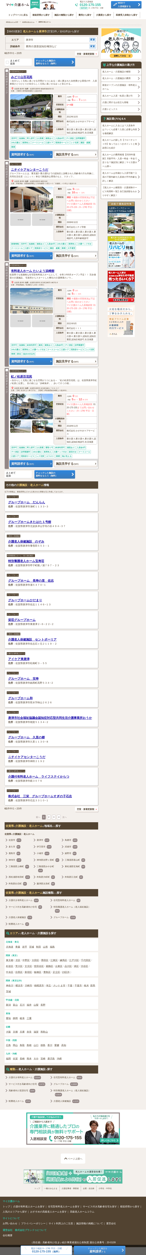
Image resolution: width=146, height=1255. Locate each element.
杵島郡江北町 (74, 876)
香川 (49, 1044)
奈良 (29, 1031)
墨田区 (44, 959)
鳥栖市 (71, 839)
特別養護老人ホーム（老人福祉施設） (21, 555)
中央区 (9, 971)
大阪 (8, 1031)
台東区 (58, 965)
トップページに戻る (17, 14)
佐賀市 (15, 839)
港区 (76, 965)
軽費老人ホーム (19, 923)
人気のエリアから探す (15, 1211)
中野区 (26, 959)
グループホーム (15, 163)
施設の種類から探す (64, 14)
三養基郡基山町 (75, 859)
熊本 (29, 1057)
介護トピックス (110, 108)
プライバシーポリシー (33, 1222)
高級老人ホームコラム (82, 1211)
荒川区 (19, 965)
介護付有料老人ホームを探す (29, 1205)
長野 (43, 1004)
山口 (36, 1044)
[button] (51, 39)
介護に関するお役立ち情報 (115, 101)
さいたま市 (59, 984)
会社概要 (7, 1234)
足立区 (56, 971)
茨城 (8, 990)
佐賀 (15, 1057)
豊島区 (47, 971)
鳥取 (22, 1044)
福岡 (8, 1057)
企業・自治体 (88, 1188)
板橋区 (37, 971)
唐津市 (22, 88)
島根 (29, 1044)
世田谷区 (39, 965)
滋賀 (36, 1031)
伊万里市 (44, 846)
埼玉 (48, 984)
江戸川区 (74, 959)
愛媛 (56, 1044)
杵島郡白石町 (18, 883)
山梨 (36, 1004)
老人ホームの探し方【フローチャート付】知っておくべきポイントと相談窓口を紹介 (119, 143)
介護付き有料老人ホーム (16, 653)
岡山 (15, 1044)
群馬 (92, 984)
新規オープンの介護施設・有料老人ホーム (119, 86)
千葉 (70, 984)
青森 (17, 946)
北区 (17, 959)
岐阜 (22, 1017)
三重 (29, 1017)
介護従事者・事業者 (70, 1188)
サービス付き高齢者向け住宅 (25, 906)
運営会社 (111, 1222)
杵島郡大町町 (46, 876)
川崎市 (28, 984)
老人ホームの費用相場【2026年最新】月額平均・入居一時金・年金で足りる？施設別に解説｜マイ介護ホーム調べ (119, 159)
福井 (29, 1004)
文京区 (28, 965)
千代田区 (86, 959)
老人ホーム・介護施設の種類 (116, 71)
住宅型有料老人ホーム (18, 71)
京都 (15, 1031)
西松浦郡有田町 (19, 876)
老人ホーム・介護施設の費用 (116, 77)
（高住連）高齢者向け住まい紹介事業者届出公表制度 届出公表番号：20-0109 (73, 1241)
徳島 (43, 1044)
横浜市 (19, 984)
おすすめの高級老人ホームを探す (48, 1211)
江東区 (54, 959)
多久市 (14, 846)
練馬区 (63, 959)
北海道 (9, 946)
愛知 (8, 1017)
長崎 (22, 1057)
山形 (45, 946)
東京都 (9, 959)
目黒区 (19, 971)
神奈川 (9, 984)
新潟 (8, 1004)
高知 (63, 1044)
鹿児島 (51, 1057)
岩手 (24, 946)
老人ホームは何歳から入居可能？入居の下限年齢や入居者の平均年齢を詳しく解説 (119, 176)
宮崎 (43, 1057)
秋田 (38, 946)
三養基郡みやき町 (45, 867)
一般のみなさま (50, 1188)
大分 (36, 1057)
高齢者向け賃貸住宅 (22, 1090)
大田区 (35, 959)
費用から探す (85, 14)
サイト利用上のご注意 (61, 1222)
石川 (22, 1004)
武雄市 (71, 846)
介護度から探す (104, 14)
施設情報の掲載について (89, 1222)
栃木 (86, 984)
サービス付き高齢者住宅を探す (100, 1205)
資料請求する (22, 153)
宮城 (31, 946)
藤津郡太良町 (46, 883)
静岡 (15, 1017)
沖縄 (59, 1057)
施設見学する (67, 153)
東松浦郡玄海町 (75, 866)
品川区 (68, 965)
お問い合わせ (10, 1222)
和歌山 (44, 1031)
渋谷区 (84, 965)
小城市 (43, 852)
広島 (8, 1044)
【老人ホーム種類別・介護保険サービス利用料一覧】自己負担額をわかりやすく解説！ (119, 191)
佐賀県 (16, 88)
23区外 (66, 971)
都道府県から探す (40, 14)
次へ (64, 816)
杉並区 (9, 965)
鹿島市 (14, 852)
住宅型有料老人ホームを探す (64, 1205)
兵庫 (22, 1031)
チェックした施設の (55, 61)
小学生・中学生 (105, 1188)
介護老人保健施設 (13, 535)
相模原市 (39, 984)
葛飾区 (49, 965)
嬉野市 (71, 852)
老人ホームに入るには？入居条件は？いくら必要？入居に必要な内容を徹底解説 (119, 128)
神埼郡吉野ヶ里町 (48, 859)
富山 (15, 1004)
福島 (52, 946)
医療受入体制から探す (128, 14)
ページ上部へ (75, 1157)
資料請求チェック (6, 80)
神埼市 (15, 859)
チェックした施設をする (97, 1250)
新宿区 (28, 971)
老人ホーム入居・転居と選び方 (117, 95)
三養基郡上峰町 (19, 866)
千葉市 (78, 984)
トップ (37, 1188)
